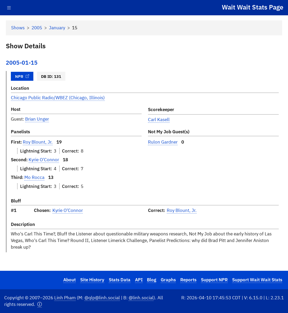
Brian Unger (37, 119)
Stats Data (119, 280)
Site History (92, 280)
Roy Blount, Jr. (38, 142)
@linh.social (141, 298)
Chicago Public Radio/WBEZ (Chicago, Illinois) (58, 98)
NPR (22, 76)
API (139, 280)
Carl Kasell (159, 119)
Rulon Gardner (163, 142)
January (57, 28)
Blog (151, 280)
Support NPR (214, 280)
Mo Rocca (34, 177)
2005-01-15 (22, 62)
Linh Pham (65, 298)
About (69, 280)
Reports (188, 280)
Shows (18, 28)
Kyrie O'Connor (44, 160)
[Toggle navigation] (9, 8)
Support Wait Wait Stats (257, 280)
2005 (37, 28)
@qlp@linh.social (102, 298)
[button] (39, 304)
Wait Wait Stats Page (252, 7)
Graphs (168, 280)
